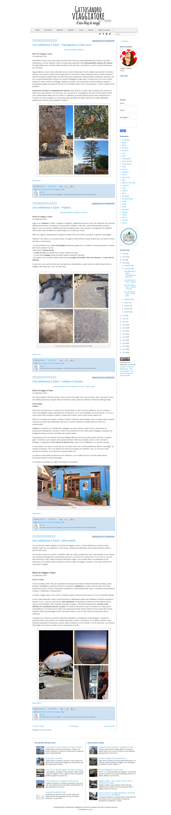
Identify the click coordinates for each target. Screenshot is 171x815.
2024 (124, 260)
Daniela (95, 595)
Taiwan (124, 215)
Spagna (124, 212)
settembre (128, 299)
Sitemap (125, 41)
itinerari (124, 223)
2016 (124, 334)
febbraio (127, 309)
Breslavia (125, 150)
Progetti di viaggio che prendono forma (112, 758)
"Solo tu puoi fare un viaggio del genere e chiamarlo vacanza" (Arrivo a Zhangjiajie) (117, 794)
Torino (124, 217)
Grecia (124, 175)
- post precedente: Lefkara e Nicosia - (73, 212)
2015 (124, 337)
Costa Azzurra (127, 164)
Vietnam (125, 220)
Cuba (124, 167)
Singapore (125, 209)
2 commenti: (52, 360)
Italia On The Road (128, 183)
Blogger (90, 809)
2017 (124, 331)
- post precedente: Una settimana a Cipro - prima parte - (74, 386)
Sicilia (124, 207)
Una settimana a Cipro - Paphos (51, 207)
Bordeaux (125, 148)
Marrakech (125, 196)
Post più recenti (38, 726)
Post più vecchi (109, 726)
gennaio (127, 312)
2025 (124, 257)
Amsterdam (126, 140)
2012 (124, 346)
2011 (124, 349)
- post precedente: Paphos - (74, 50)
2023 (124, 263)
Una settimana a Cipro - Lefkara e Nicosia (57, 381)
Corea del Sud (127, 161)
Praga (124, 204)
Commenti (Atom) (45, 730)
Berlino (124, 145)
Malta (124, 193)
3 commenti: (52, 186)
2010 (124, 352)
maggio (127, 305)
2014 (124, 340)
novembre (128, 268)
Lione (124, 188)
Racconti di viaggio (54, 189)
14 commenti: (52, 709)
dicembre (127, 265)
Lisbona (124, 191)
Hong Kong (126, 177)
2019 (124, 325)
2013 (124, 343)
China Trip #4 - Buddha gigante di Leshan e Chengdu (64, 770)
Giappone (125, 172)
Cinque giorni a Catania (53, 758)
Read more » (37, 180)
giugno (126, 302)
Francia (124, 169)
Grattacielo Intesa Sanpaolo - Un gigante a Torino (116, 747)
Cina (123, 153)
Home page (74, 726)
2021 (124, 319)
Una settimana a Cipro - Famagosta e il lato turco (61, 44)
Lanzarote (125, 185)
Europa (44, 189)
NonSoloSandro (127, 199)
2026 (124, 254)
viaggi (62, 189)
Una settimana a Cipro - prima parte (53, 540)
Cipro (40, 189)
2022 (124, 315)
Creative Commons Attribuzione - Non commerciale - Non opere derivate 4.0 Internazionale (126, 371)
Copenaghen (126, 159)
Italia (123, 180)
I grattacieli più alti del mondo (55, 792)
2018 (124, 328)
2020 (124, 322)
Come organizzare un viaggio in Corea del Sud (61, 781)
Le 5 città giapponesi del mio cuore (111, 770)
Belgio (124, 142)
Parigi (124, 201)
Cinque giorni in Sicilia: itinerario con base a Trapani (63, 747)
